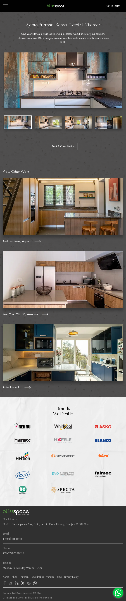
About (15, 576)
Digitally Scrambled (42, 597)
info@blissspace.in (12, 538)
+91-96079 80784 (13, 553)
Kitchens (25, 576)
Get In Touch (113, 5)
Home (6, 576)
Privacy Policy (71, 576)
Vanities (50, 576)
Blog (59, 576)
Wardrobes (38, 576)
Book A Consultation (63, 146)
